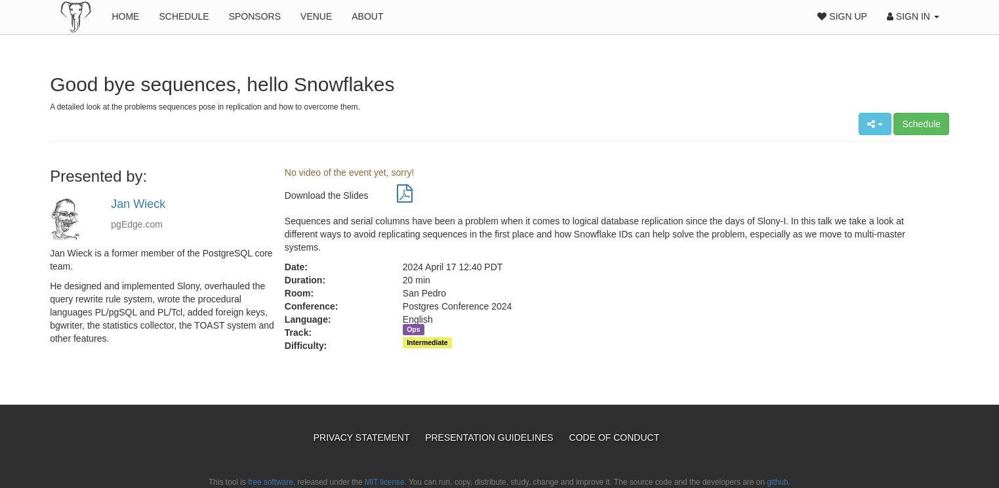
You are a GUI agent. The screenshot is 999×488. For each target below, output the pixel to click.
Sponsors (255, 16)
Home (125, 16)
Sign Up (841, 16)
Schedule (184, 16)
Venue (316, 16)
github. (778, 482)
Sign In (913, 16)
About (367, 16)
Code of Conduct (614, 437)
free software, (271, 482)
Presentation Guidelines (490, 437)
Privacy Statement (363, 437)
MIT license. (386, 482)
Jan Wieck (138, 204)
